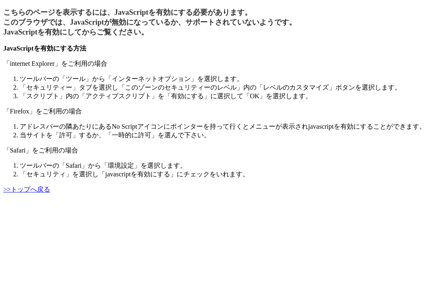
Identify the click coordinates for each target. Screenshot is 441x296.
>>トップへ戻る (26, 189)
